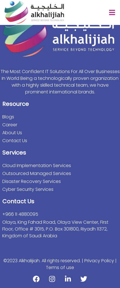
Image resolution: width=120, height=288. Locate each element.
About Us (12, 132)
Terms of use (60, 267)
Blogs (8, 117)
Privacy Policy (99, 260)
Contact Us (14, 140)
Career (9, 124)
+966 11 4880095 (20, 214)
